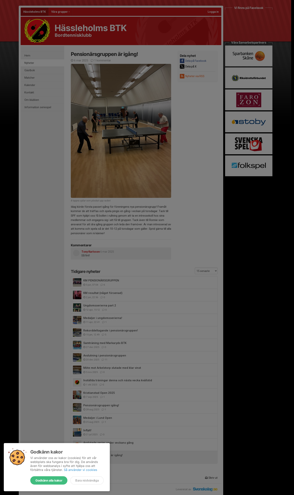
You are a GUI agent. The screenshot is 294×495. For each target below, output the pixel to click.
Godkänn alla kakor (48, 480)
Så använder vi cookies (80, 470)
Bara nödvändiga (87, 480)
